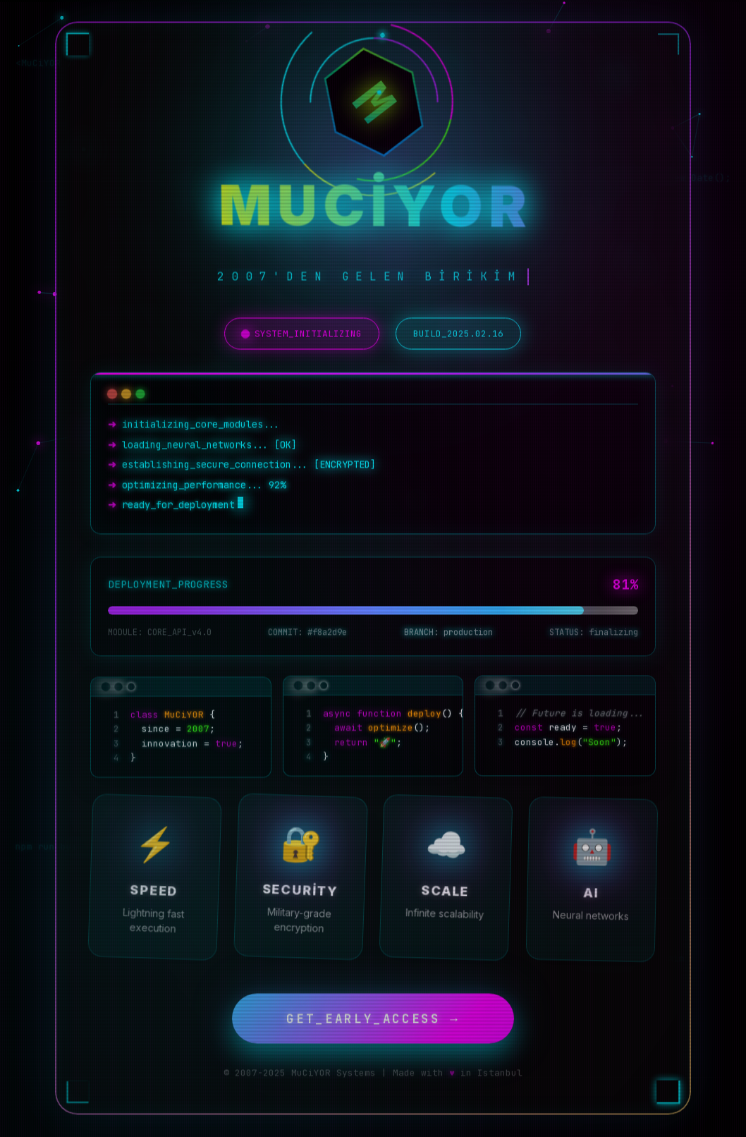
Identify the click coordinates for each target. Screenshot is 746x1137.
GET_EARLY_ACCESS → (372, 1015)
